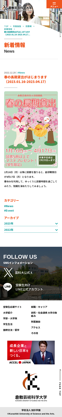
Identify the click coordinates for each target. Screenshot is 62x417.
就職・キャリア (39, 306)
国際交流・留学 (11, 330)
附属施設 (17, 26)
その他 (34, 333)
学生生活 (7, 324)
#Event (9, 210)
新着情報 (8, 29)
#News (8, 206)
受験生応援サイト (12, 306)
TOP (6, 26)
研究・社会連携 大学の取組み (44, 314)
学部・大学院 (10, 318)
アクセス (35, 327)
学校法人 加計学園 (31, 410)
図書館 (29, 26)
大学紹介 (7, 312)
